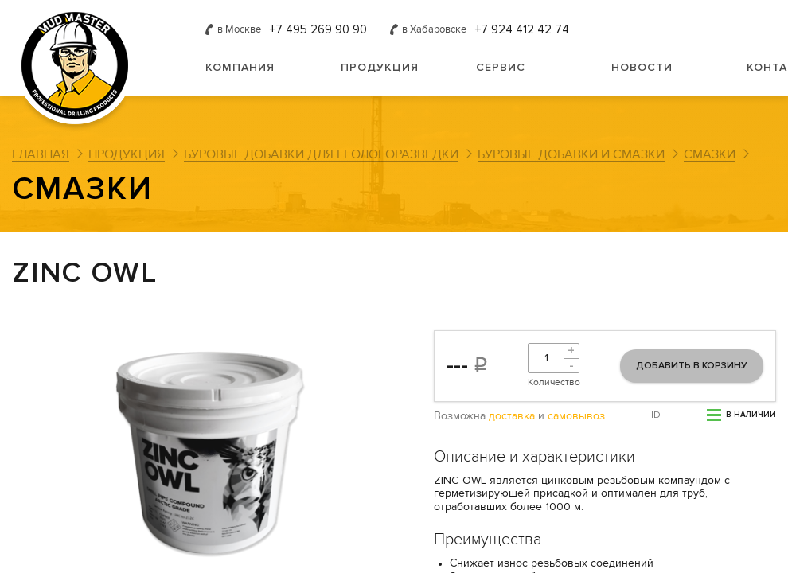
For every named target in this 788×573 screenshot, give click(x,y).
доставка (512, 416)
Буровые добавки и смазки (571, 154)
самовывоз (576, 416)
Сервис (500, 67)
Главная (40, 154)
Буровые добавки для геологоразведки (321, 154)
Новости (642, 67)
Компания (240, 67)
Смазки (709, 154)
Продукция (380, 67)
